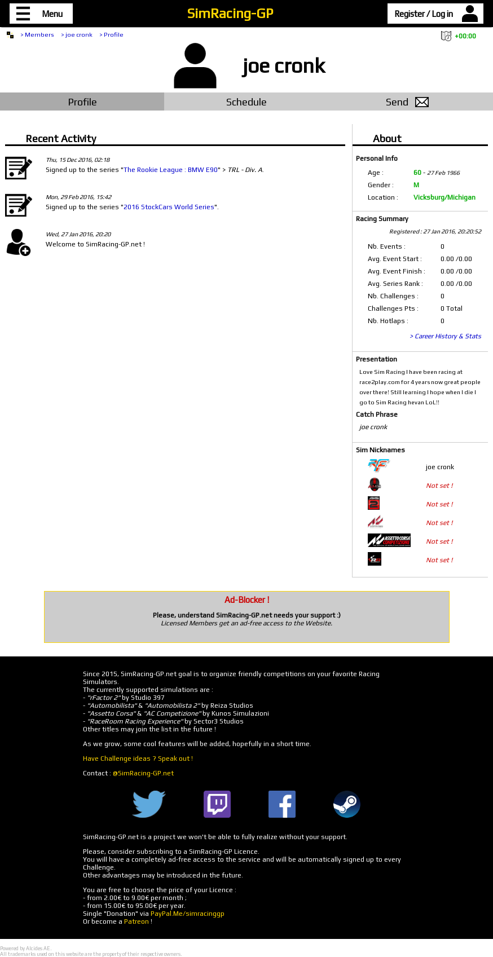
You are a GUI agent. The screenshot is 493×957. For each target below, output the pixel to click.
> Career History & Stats (445, 336)
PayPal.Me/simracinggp (188, 914)
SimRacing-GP (230, 13)
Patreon (136, 921)
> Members (37, 34)
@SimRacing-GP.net (143, 773)
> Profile (111, 34)
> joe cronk (77, 34)
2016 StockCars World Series (169, 207)
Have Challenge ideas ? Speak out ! (138, 758)
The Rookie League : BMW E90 (171, 170)
